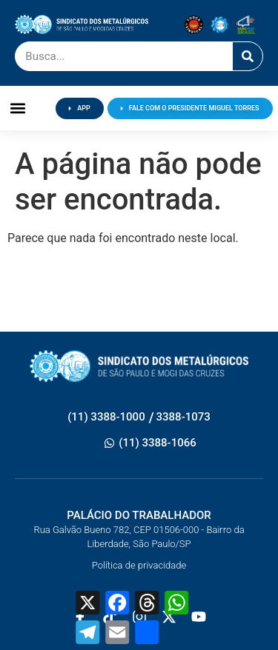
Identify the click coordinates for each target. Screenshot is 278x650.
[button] (18, 108)
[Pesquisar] (247, 56)
